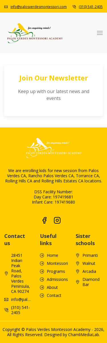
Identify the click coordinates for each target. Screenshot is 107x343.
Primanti (90, 246)
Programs (56, 262)
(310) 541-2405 (91, 6)
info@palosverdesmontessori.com (39, 6)
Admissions (57, 270)
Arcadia (89, 262)
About (52, 278)
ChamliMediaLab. (84, 326)
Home (52, 246)
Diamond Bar (91, 273)
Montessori (57, 254)
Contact (54, 286)
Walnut (88, 254)
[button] (100, 32)
